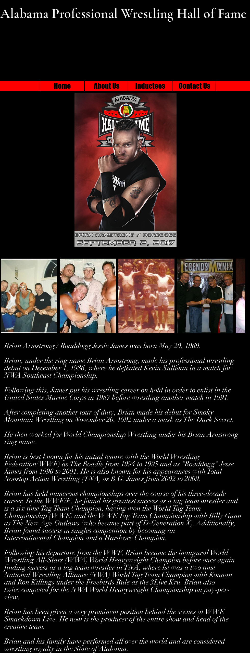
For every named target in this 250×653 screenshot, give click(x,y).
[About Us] (107, 86)
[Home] (62, 86)
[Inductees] (150, 86)
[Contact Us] (194, 86)
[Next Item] (236, 296)
